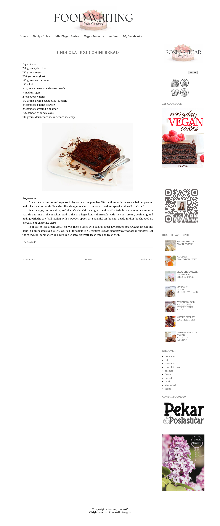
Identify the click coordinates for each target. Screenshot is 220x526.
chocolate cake (172, 367)
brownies (170, 356)
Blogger (126, 512)
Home (24, 36)
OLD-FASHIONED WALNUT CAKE (186, 242)
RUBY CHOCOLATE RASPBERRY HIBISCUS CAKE (187, 274)
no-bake (169, 378)
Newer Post (29, 259)
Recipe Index (41, 36)
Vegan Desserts (94, 36)
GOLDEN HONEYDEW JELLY (187, 258)
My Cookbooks (132, 36)
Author (113, 36)
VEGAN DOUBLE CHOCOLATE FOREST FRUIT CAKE (185, 306)
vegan (168, 388)
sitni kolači (170, 385)
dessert (168, 374)
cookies (169, 371)
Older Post (146, 259)
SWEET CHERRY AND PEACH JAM (186, 318)
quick (168, 381)
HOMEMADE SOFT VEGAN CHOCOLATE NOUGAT (187, 336)
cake (167, 360)
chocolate (170, 363)
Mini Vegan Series (67, 36)
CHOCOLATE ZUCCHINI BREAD (88, 52)
